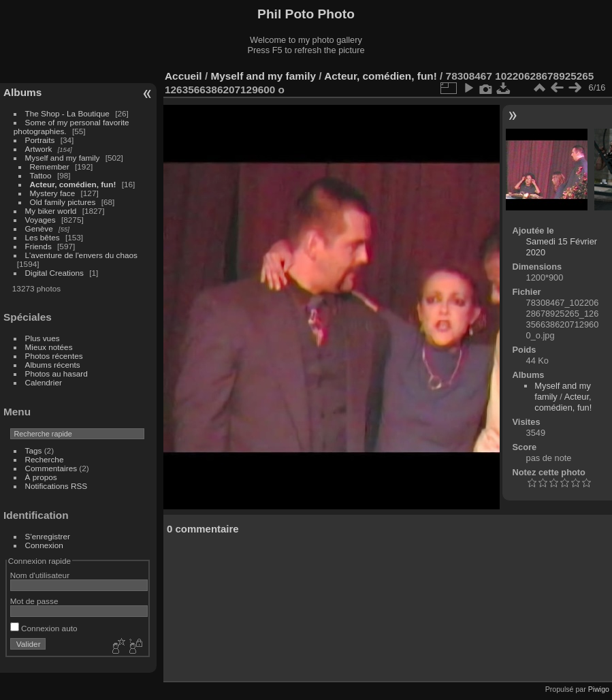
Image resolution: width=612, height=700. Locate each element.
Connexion (44, 545)
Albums (22, 92)
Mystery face (53, 193)
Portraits (40, 140)
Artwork (38, 148)
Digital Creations (54, 272)
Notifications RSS (56, 485)
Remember (49, 166)
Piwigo (598, 689)
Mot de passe (34, 600)
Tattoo (41, 175)
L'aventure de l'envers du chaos (81, 255)
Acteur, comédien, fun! (73, 184)
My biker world (51, 210)
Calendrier (43, 382)
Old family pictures (63, 201)
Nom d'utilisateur (39, 575)
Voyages (40, 219)
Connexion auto (44, 628)
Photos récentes (54, 355)
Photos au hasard (56, 373)
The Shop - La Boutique (67, 113)
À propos (41, 477)
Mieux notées (49, 347)
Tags (33, 450)
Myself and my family (62, 157)
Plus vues (42, 338)
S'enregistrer (47, 536)
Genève (39, 228)
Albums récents (52, 364)
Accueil (183, 76)
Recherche (44, 459)
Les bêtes (42, 237)
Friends (38, 246)
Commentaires (51, 468)
